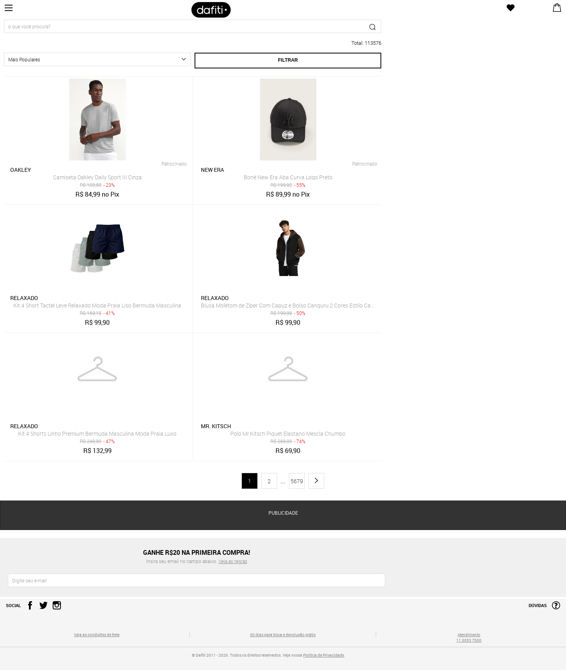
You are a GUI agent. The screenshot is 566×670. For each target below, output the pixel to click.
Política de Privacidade (323, 655)
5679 (296, 481)
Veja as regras (233, 561)
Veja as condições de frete (96, 634)
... (283, 481)
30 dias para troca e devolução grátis (283, 634)
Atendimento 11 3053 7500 (468, 637)
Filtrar (288, 60)
